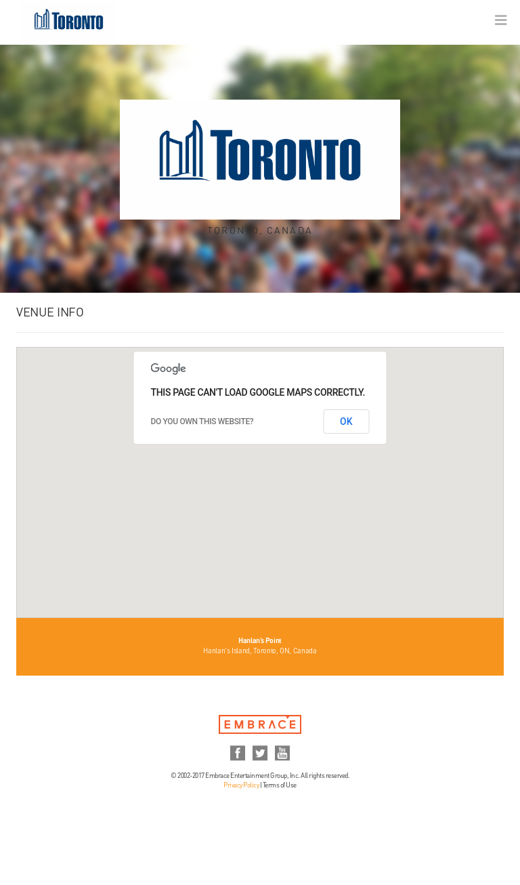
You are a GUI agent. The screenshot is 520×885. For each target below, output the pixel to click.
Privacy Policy (241, 785)
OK (346, 421)
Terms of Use (280, 785)
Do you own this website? (202, 421)
